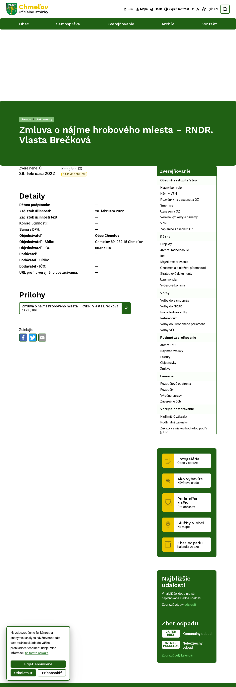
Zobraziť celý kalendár (177, 584)
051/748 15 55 (196, 667)
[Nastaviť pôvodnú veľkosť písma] (197, 9)
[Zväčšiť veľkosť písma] (203, 9)
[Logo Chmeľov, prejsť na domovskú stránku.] (27, 9)
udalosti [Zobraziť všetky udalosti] (190, 533)
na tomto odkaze (36, 653)
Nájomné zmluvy (74, 103)
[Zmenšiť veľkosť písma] (192, 9)
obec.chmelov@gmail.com (204, 671)
